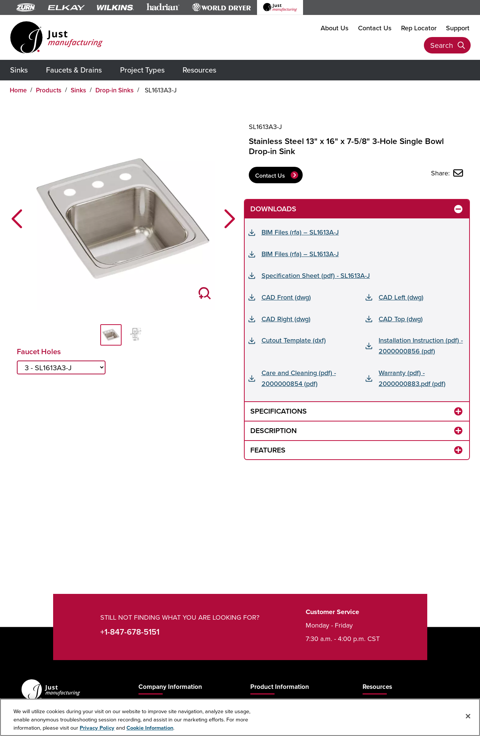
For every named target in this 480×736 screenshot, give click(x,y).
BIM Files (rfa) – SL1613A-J (300, 232)
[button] (17, 218)
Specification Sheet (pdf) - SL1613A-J (316, 275)
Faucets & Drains (74, 69)
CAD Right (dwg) (286, 318)
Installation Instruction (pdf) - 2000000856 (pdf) (421, 345)
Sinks (19, 69)
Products (48, 90)
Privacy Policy (97, 728)
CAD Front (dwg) (286, 297)
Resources (199, 69)
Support (458, 28)
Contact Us (374, 28)
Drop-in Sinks (114, 90)
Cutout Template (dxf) (294, 340)
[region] (240, 717)
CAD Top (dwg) (401, 318)
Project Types (142, 69)
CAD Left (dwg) (401, 297)
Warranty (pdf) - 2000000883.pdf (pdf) (412, 378)
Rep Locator (419, 28)
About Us (334, 28)
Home (18, 90)
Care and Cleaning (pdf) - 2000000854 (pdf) (299, 378)
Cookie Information (149, 728)
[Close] (468, 716)
